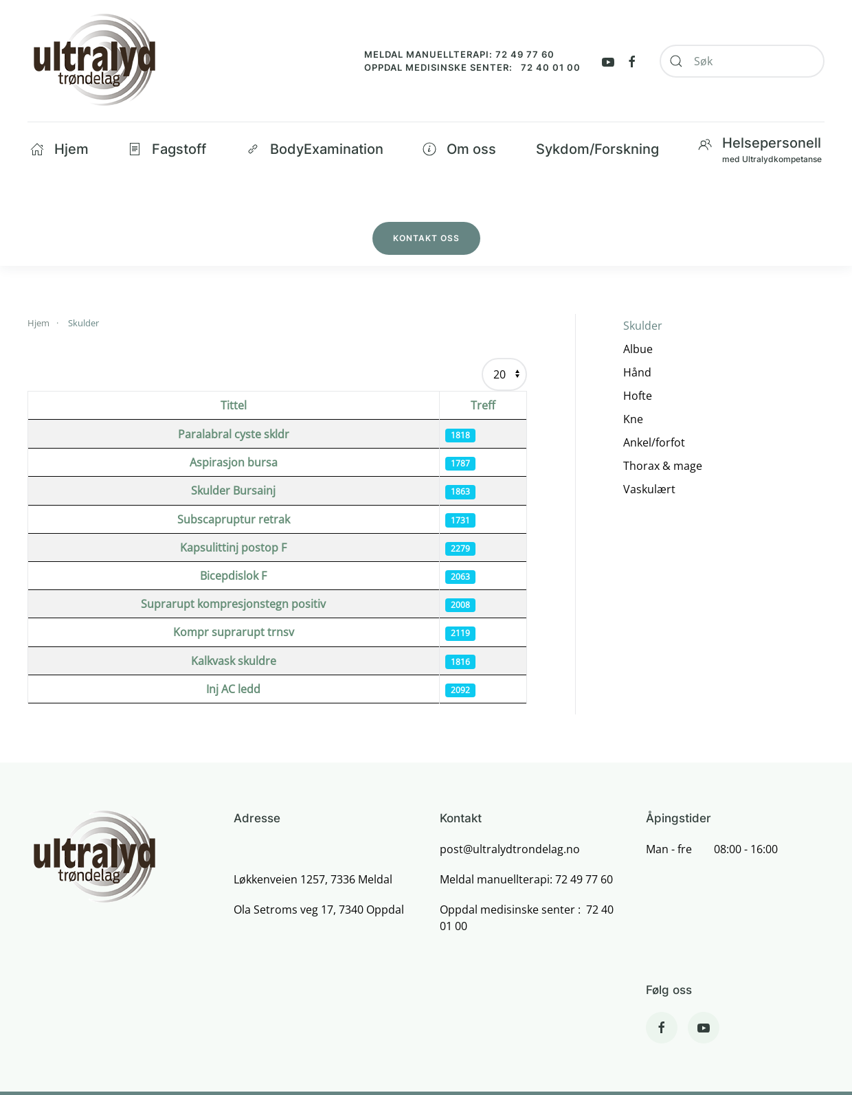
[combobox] (742, 61)
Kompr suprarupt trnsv (233, 632)
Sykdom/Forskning (597, 149)
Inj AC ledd (233, 689)
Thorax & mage (662, 465)
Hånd (637, 372)
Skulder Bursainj (233, 490)
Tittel (234, 405)
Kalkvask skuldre (233, 660)
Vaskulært (649, 489)
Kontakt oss (426, 238)
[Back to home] (93, 61)
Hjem (59, 149)
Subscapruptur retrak (233, 519)
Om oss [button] (459, 149)
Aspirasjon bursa (234, 462)
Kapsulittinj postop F (233, 547)
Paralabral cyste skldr (233, 434)
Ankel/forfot (654, 442)
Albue (638, 349)
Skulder (642, 325)
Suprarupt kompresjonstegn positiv (233, 603)
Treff (483, 405)
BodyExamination (314, 149)
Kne (633, 419)
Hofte (637, 395)
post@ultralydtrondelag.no (510, 849)
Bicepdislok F (233, 575)
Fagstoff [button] (167, 149)
